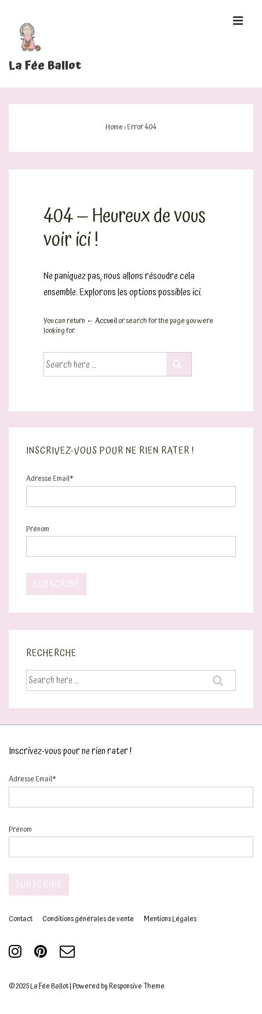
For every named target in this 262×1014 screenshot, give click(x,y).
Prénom (37, 529)
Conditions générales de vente (88, 919)
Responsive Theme (137, 986)
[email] (69, 956)
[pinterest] (42, 956)
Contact (20, 919)
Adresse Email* (49, 479)
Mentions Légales (170, 919)
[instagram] (17, 956)
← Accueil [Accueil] (101, 321)
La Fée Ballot (45, 65)
